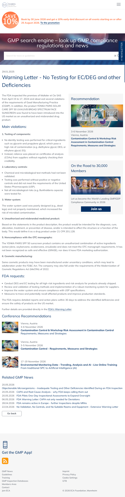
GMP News (7, 471)
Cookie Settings (69, 477)
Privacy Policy (69, 474)
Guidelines (7, 474)
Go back (11, 413)
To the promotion (50, 22)
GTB (64, 480)
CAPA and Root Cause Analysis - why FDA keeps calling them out (52, 391)
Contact (5, 487)
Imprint (65, 471)
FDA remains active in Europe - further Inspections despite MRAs (52, 402)
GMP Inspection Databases (15, 480)
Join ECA (6, 490)
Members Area (9, 484)
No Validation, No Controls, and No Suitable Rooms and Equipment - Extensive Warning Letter (67, 406)
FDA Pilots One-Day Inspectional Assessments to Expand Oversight (53, 395)
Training (6, 477)
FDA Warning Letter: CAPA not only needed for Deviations (48, 399)
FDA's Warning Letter (60, 309)
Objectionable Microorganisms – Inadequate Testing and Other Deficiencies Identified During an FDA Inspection (62, 388)
